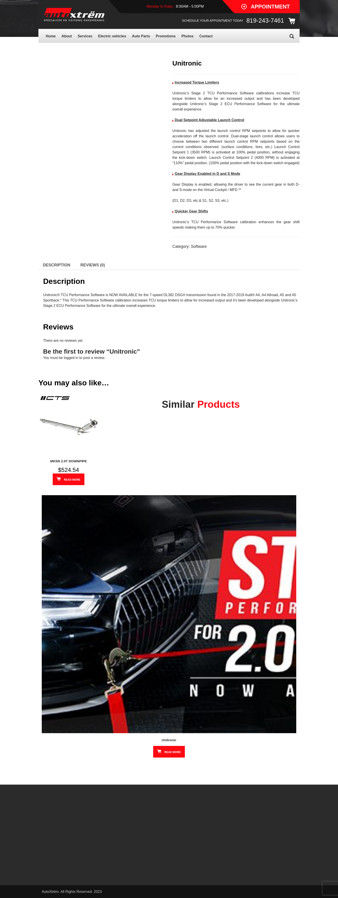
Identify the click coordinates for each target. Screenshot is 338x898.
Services (85, 36)
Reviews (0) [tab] (92, 265)
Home (51, 36)
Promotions (166, 36)
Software (199, 246)
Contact (206, 36)
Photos (188, 36)
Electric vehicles (112, 36)
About (66, 36)
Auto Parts (141, 36)
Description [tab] (56, 265)
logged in (71, 358)
